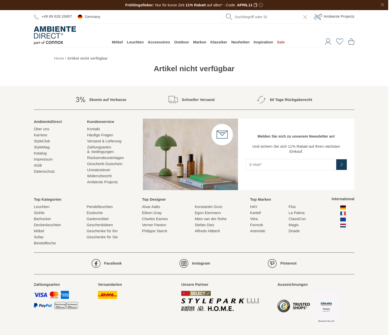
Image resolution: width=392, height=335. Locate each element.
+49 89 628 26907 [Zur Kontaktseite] (53, 16)
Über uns (41, 129)
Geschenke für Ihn (102, 231)
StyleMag (42, 147)
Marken (199, 42)
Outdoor (181, 42)
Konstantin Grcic (209, 206)
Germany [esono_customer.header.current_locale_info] (89, 16)
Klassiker (218, 42)
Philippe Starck (154, 231)
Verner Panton (154, 225)
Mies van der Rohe (211, 219)
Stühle (39, 213)
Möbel (117, 42)
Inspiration (263, 42)
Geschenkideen (100, 225)
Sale (281, 42)
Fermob (256, 225)
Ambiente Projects (334, 17)
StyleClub (42, 141)
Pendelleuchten (100, 206)
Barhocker (42, 219)
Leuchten (135, 42)
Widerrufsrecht (99, 176)
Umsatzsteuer (99, 170)
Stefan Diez (205, 225)
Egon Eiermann (208, 213)
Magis (294, 225)
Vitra (254, 219)
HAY (254, 206)
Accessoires (159, 42)
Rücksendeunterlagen (105, 158)
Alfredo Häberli (207, 231)
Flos (292, 206)
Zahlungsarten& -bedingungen (100, 149)
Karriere (40, 135)
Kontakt (93, 129)
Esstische (95, 213)
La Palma (296, 213)
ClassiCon (297, 219)
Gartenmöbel (98, 219)
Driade (294, 231)
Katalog (40, 153)
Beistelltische (45, 243)
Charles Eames (155, 219)
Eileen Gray (152, 213)
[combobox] (267, 16)
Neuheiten (240, 42)
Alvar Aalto (151, 206)
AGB (38, 165)
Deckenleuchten (47, 225)
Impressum (43, 159)
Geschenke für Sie (102, 237)
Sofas (38, 237)
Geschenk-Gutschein (104, 164)
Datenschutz (44, 171)
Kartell (255, 213)
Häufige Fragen (100, 135)
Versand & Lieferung (104, 141)
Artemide (257, 231)
